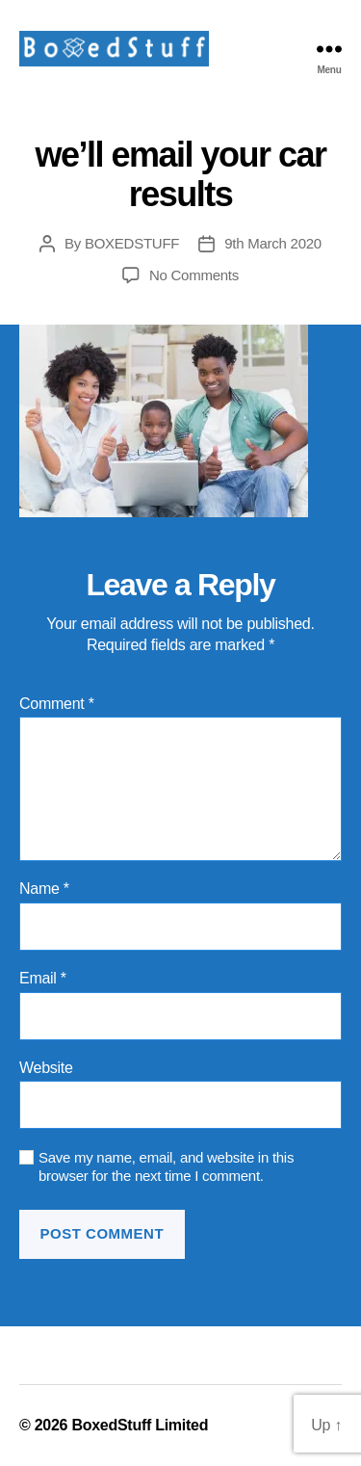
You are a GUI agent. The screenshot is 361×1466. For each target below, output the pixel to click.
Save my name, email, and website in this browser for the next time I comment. (166, 1166)
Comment (56, 703)
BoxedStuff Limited (139, 1425)
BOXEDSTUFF (132, 243)
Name (44, 888)
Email (42, 978)
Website (46, 1068)
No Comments (194, 275)
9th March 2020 (273, 243)
